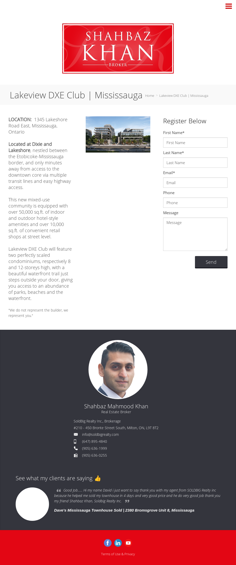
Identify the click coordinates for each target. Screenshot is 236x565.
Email (169, 172)
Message (170, 212)
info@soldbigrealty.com (100, 434)
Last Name (173, 152)
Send (211, 262)
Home (149, 95)
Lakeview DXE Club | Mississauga (183, 95)
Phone (168, 192)
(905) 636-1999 (94, 448)
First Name (173, 132)
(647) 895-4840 (94, 441)
